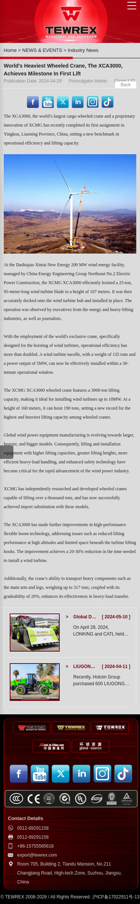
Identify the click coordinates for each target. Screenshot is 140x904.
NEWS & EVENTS (42, 50)
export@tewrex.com (37, 855)
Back (126, 84)
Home (10, 50)
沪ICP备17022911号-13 (116, 897)
